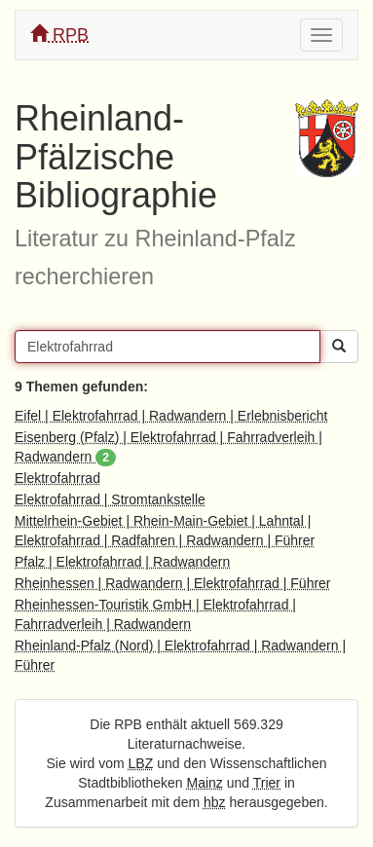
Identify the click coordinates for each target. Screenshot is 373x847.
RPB (59, 34)
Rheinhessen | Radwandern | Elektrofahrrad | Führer (173, 583)
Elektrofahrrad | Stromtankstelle (110, 499)
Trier (266, 783)
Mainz (205, 783)
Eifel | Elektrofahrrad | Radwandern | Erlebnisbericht (171, 416)
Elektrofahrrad (57, 478)
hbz (215, 802)
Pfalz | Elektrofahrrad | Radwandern (122, 562)
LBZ (141, 763)
